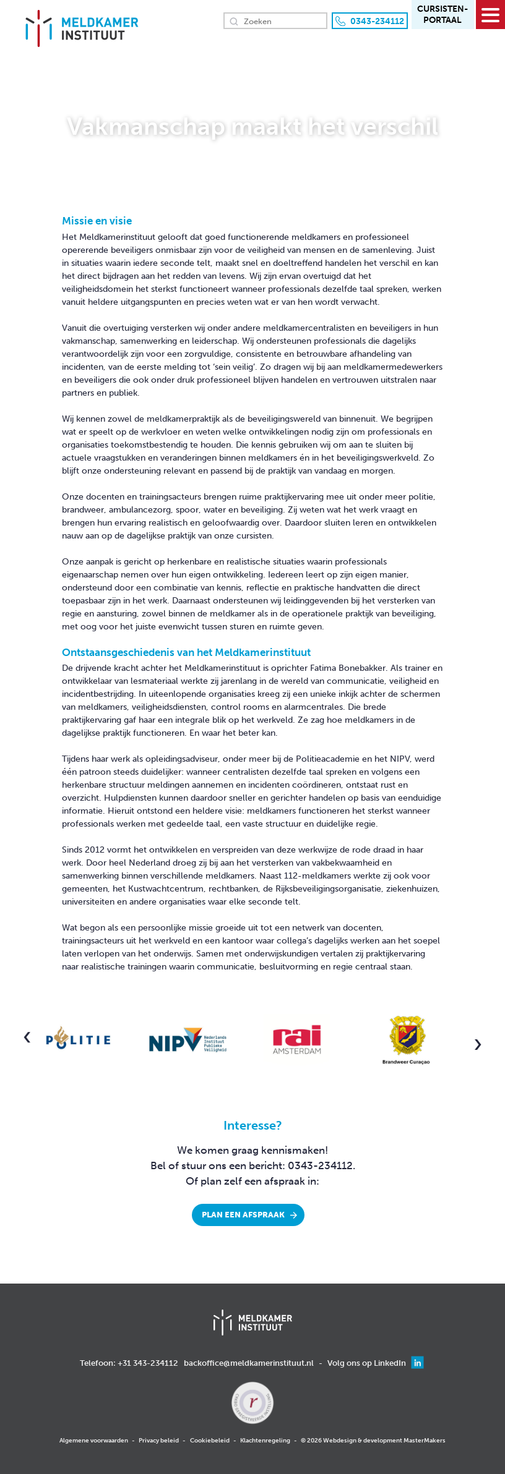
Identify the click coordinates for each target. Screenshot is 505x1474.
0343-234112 (377, 21)
